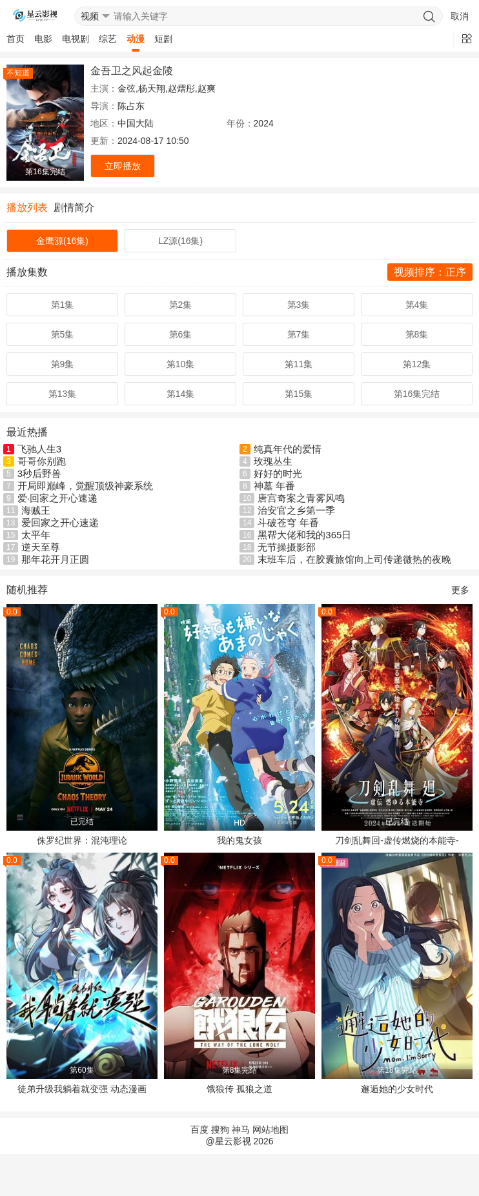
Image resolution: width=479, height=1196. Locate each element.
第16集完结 (417, 394)
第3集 (299, 304)
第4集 (417, 304)
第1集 (62, 304)
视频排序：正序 (430, 272)
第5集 (62, 334)
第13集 (62, 394)
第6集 (180, 334)
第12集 (417, 364)
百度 (199, 1129)
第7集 (299, 334)
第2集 (180, 304)
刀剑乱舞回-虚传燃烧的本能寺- (396, 840)
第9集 (62, 364)
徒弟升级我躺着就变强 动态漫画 (82, 1089)
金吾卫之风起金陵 (131, 70)
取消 (460, 16)
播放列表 (27, 207)
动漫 (136, 39)
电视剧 (75, 39)
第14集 (181, 394)
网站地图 (270, 1129)
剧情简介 (74, 207)
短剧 (163, 39)
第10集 (181, 364)
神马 (241, 1129)
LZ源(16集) (180, 241)
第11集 (299, 364)
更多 (460, 590)
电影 (43, 39)
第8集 (417, 334)
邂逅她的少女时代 (397, 1089)
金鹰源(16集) (62, 241)
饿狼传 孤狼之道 (239, 1089)
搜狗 (220, 1129)
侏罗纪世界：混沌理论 (82, 840)
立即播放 (123, 166)
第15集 (299, 394)
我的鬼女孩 (239, 840)
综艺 (108, 39)
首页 (15, 39)
